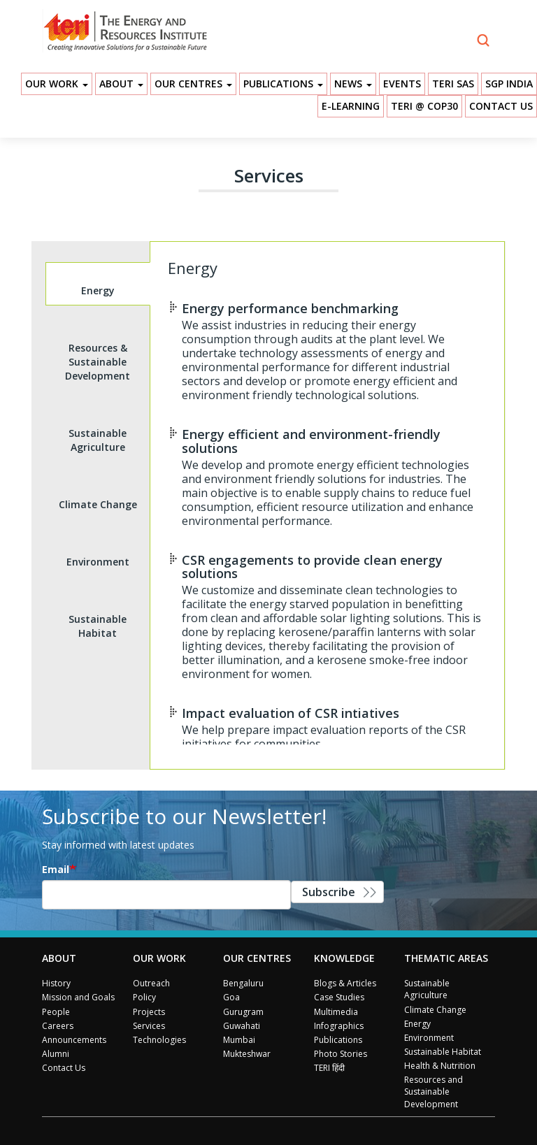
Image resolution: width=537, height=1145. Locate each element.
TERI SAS (453, 83)
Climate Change (435, 1010)
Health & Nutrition (439, 1066)
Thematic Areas (446, 958)
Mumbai (239, 1040)
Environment (429, 1038)
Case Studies (339, 997)
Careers (57, 1026)
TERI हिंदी (329, 1068)
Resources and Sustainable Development (433, 1091)
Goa (231, 997)
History (56, 983)
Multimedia (336, 1012)
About (121, 83)
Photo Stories (340, 1054)
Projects (149, 1012)
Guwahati (241, 1026)
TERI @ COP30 (424, 106)
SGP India (509, 83)
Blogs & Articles (345, 983)
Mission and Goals (78, 997)
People (56, 1012)
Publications (283, 83)
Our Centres (193, 83)
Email (55, 869)
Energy (417, 1024)
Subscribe (328, 892)
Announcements (74, 1040)
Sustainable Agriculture (427, 989)
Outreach (151, 983)
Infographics (339, 1026)
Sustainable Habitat (442, 1052)
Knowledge (344, 958)
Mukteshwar (247, 1054)
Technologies (159, 1040)
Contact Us (501, 106)
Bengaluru (243, 983)
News (353, 83)
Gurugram (243, 1012)
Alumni (55, 1054)
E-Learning (351, 106)
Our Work (56, 83)
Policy (144, 997)
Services (149, 1026)
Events (402, 83)
